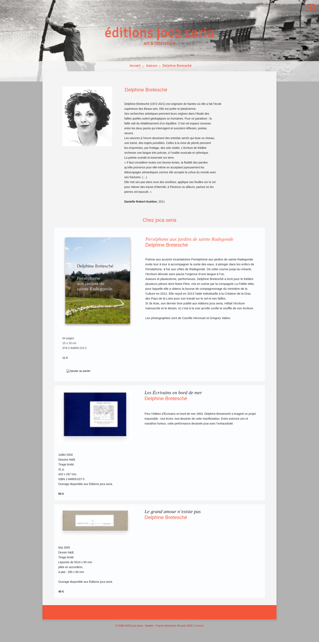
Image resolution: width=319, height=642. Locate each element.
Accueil (134, 66)
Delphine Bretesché (177, 66)
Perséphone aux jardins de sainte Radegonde (189, 239)
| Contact (198, 625)
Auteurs (151, 66)
